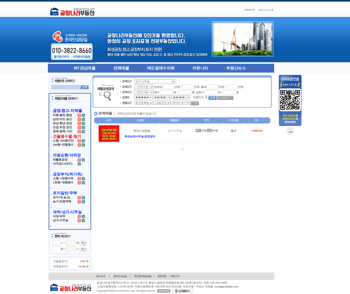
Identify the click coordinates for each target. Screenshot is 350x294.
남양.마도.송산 (62, 119)
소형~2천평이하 (63, 178)
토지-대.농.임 (61, 197)
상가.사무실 (60, 220)
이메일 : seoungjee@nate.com (221, 286)
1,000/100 (256, 130)
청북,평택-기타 (62, 131)
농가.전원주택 (62, 201)
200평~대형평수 (63, 144)
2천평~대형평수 (63, 182)
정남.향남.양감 (62, 123)
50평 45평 (207, 130)
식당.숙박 (59, 216)
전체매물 (121, 68)
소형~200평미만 (63, 140)
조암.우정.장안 (62, 127)
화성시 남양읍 (141, 130)
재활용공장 (60, 159)
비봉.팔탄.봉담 (62, 115)
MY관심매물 (84, 68)
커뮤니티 (200, 68)
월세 (233, 130)
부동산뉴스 (236, 68)
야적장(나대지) (62, 163)
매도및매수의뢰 (160, 68)
